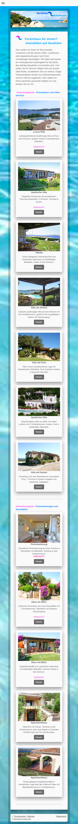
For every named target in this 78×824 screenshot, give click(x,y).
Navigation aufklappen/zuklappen (39, 3)
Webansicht (61, 816)
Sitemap (31, 816)
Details (39, 152)
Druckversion (19, 816)
